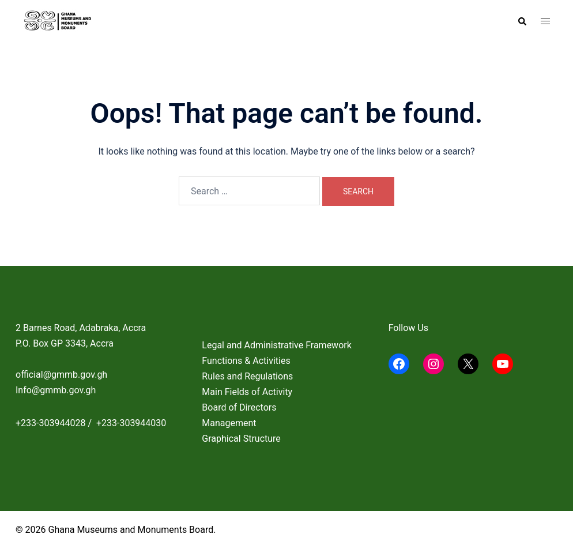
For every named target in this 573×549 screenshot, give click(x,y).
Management (229, 423)
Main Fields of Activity (247, 391)
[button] (521, 21)
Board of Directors (239, 407)
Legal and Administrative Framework (276, 345)
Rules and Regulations (247, 376)
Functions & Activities (246, 360)
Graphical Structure (241, 438)
